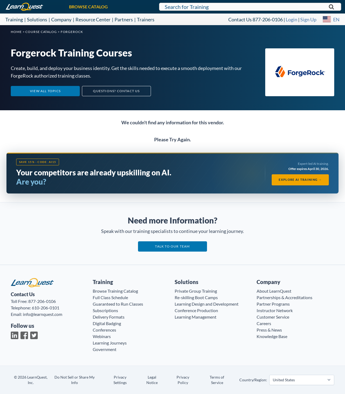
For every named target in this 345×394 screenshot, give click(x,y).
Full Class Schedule (110, 297)
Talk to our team (172, 246)
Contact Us (240, 19)
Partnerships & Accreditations (284, 297)
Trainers (145, 19)
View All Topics (45, 91)
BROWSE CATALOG (88, 6)
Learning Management (195, 316)
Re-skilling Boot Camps (196, 297)
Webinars (102, 336)
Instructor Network (275, 310)
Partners (124, 19)
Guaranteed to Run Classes (118, 303)
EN (336, 19)
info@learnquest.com (42, 314)
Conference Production (196, 310)
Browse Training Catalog (115, 290)
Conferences (104, 329)
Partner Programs (273, 303)
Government (104, 349)
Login (291, 19)
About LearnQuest (274, 290)
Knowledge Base (272, 336)
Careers (264, 323)
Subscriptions (105, 310)
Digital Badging (107, 323)
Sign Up (308, 19)
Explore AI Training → (300, 179)
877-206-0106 (268, 19)
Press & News (269, 329)
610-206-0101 (45, 307)
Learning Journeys (110, 342)
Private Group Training (196, 290)
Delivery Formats (109, 316)
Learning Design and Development (207, 303)
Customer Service (273, 316)
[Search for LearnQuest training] (250, 7)
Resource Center (93, 19)
